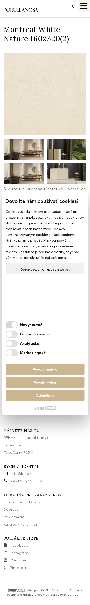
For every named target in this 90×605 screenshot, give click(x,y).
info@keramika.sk (27, 473)
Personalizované (35, 334)
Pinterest (18, 567)
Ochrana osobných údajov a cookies (45, 269)
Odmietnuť (45, 395)
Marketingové (33, 353)
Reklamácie (14, 517)
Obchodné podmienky (23, 502)
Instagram (19, 553)
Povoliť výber (44, 382)
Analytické (29, 343)
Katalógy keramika (20, 524)
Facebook (19, 545)
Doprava (11, 509)
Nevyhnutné (31, 324)
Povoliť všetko (45, 369)
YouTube (18, 560)
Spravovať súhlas (64, 594)
